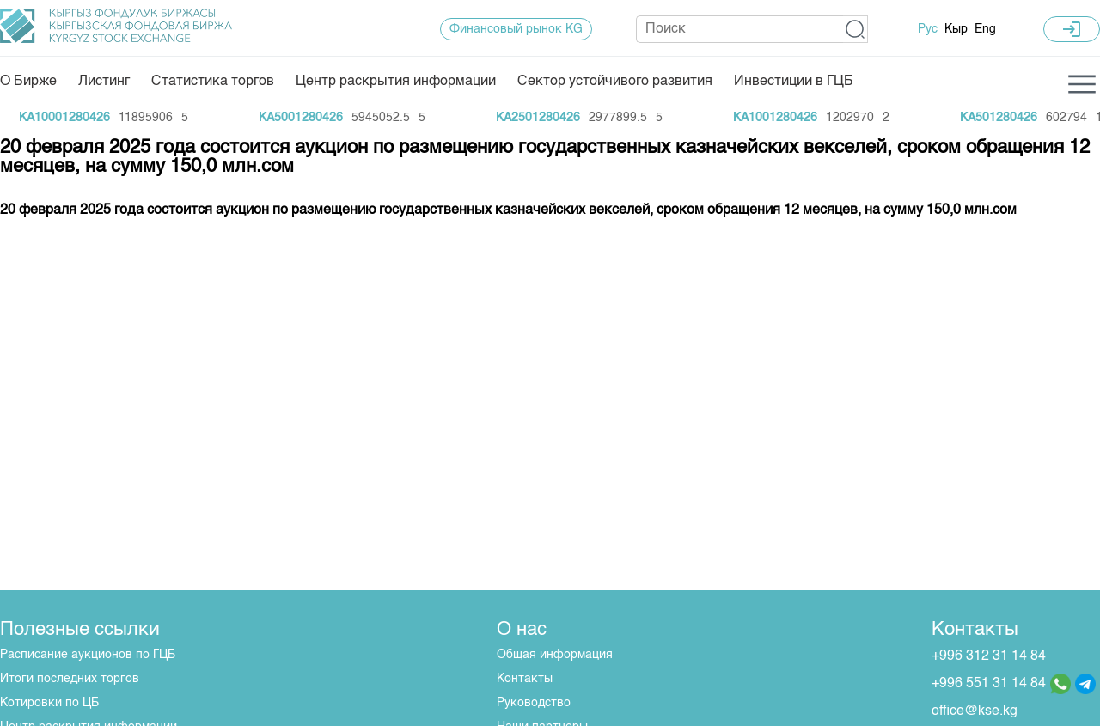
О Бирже (28, 81)
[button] (855, 29)
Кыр (956, 29)
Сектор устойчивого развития (614, 81)
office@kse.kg (975, 711)
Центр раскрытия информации (396, 81)
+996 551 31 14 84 (989, 684)
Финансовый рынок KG (516, 29)
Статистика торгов (212, 81)
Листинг (104, 81)
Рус (928, 29)
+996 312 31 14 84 (989, 656)
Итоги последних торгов (69, 679)
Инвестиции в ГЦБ (793, 81)
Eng (985, 29)
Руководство (534, 703)
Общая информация (555, 655)
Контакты (525, 679)
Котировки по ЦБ (49, 703)
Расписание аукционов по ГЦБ (87, 655)
